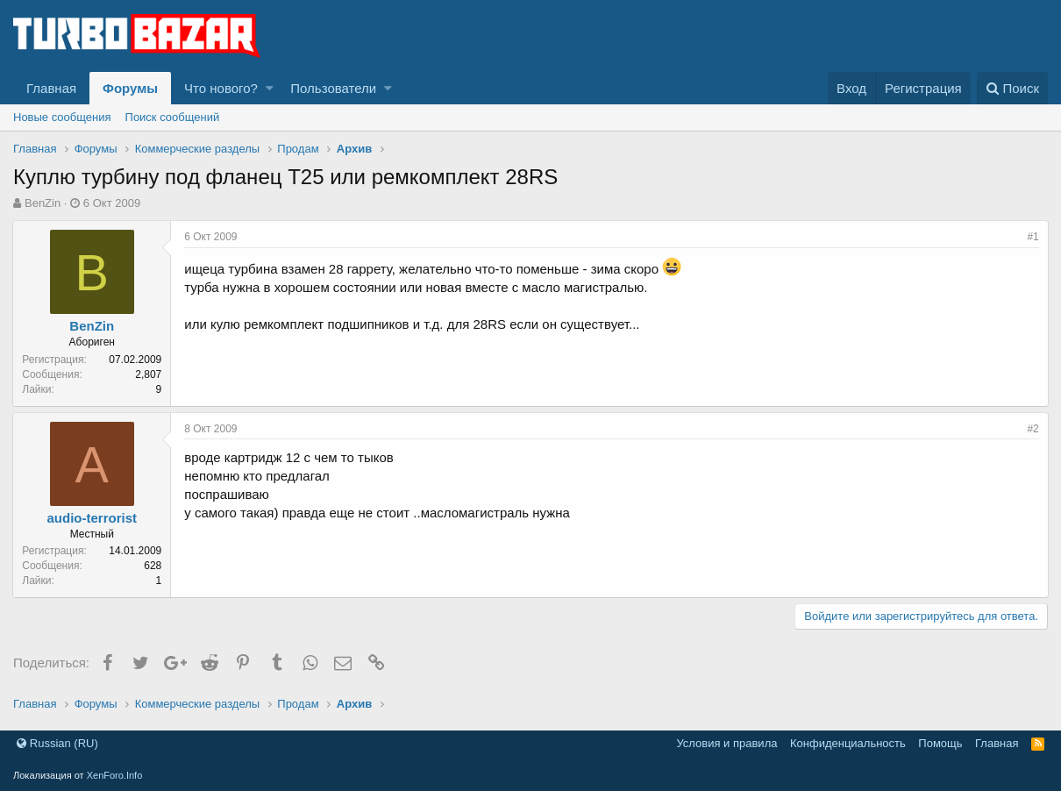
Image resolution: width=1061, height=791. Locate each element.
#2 (1032, 429)
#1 (1032, 237)
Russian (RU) (57, 743)
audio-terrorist (92, 517)
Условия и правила (726, 743)
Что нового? (221, 88)
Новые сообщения (62, 117)
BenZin (43, 203)
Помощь (940, 743)
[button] (269, 88)
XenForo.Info (115, 775)
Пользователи (333, 88)
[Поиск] (1012, 88)
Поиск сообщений (172, 117)
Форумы (130, 88)
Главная (51, 88)
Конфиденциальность (848, 743)
